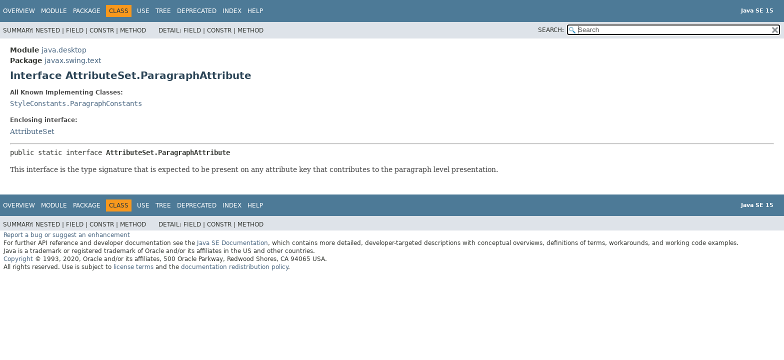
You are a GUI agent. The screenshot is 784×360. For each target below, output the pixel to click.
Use (143, 11)
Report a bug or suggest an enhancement (67, 235)
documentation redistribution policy (234, 267)
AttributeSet (32, 132)
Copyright (18, 259)
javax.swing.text (72, 60)
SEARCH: (551, 30)
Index (232, 11)
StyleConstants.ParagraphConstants (76, 104)
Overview (19, 11)
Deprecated (196, 11)
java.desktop (64, 50)
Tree (163, 11)
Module (54, 11)
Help (255, 11)
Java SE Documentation (232, 243)
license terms (134, 267)
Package (86, 11)
